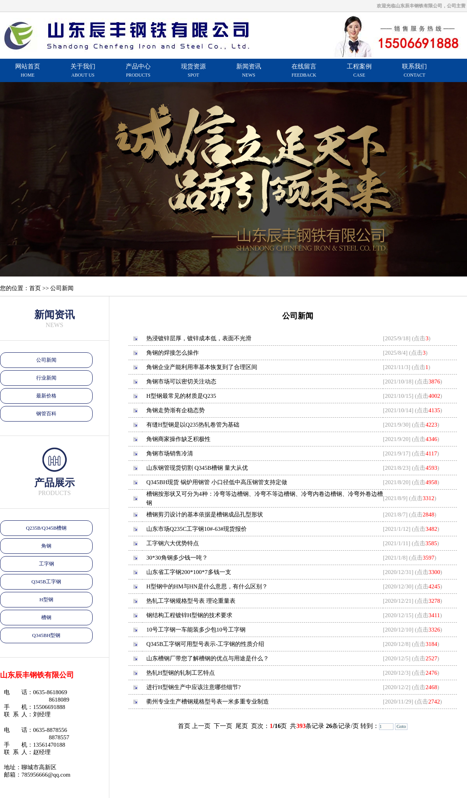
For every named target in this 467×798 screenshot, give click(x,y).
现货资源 (193, 70)
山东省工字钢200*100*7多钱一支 (188, 572)
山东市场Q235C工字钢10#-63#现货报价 (196, 529)
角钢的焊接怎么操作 (172, 353)
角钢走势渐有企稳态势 (175, 410)
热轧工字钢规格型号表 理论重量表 (190, 601)
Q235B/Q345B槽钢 (46, 528)
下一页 (223, 726)
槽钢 (46, 617)
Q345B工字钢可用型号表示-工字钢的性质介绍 (205, 644)
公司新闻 (46, 360)
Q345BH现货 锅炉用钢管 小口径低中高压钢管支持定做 (216, 482)
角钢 (46, 546)
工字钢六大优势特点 (172, 543)
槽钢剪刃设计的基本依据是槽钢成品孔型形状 (204, 514)
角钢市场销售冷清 (169, 453)
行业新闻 (46, 378)
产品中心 (138, 70)
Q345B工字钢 (46, 581)
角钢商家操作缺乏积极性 (178, 439)
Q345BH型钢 (46, 635)
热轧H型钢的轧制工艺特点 (180, 673)
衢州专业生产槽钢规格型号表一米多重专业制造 (207, 701)
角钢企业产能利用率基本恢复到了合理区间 (201, 367)
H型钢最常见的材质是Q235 (181, 396)
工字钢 (46, 564)
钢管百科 (46, 413)
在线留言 (303, 70)
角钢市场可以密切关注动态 (181, 381)
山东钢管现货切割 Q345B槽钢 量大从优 (197, 468)
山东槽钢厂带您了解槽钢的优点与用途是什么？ (207, 658)
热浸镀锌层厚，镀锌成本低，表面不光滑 (198, 338)
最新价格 (46, 396)
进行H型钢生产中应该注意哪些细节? (193, 687)
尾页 (241, 726)
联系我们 (414, 70)
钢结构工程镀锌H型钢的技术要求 (189, 615)
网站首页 (27, 70)
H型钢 (46, 599)
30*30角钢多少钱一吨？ (177, 558)
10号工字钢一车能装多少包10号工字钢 (196, 629)
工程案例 (359, 70)
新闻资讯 (248, 70)
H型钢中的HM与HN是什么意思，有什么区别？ (207, 586)
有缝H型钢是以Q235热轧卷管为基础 (192, 425)
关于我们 (82, 70)
